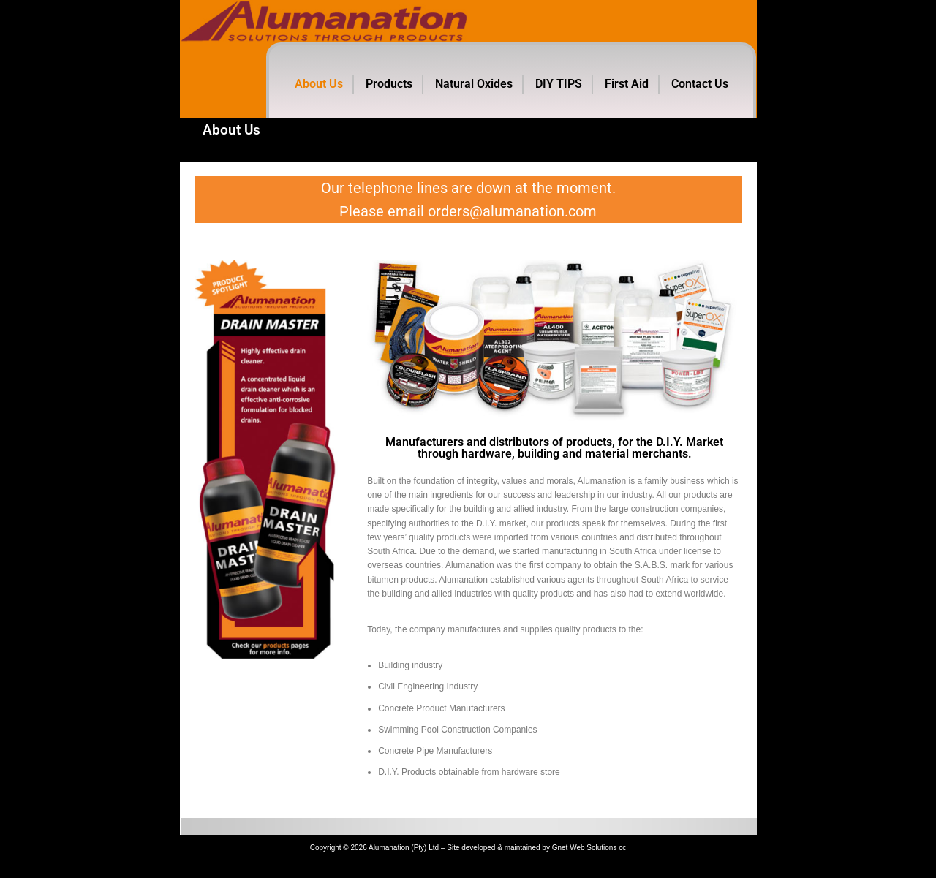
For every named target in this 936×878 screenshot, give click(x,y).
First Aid (627, 84)
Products (389, 84)
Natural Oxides (474, 84)
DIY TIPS (558, 84)
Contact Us (699, 84)
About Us (319, 84)
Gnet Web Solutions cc (589, 864)
